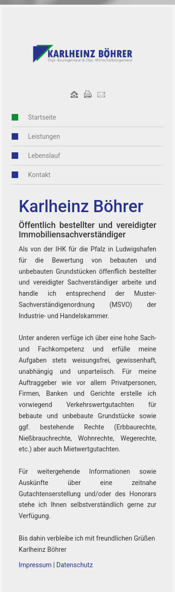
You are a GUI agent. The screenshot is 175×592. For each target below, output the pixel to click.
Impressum (35, 565)
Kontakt (39, 174)
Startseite (42, 117)
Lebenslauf (44, 155)
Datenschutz (74, 565)
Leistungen (44, 136)
